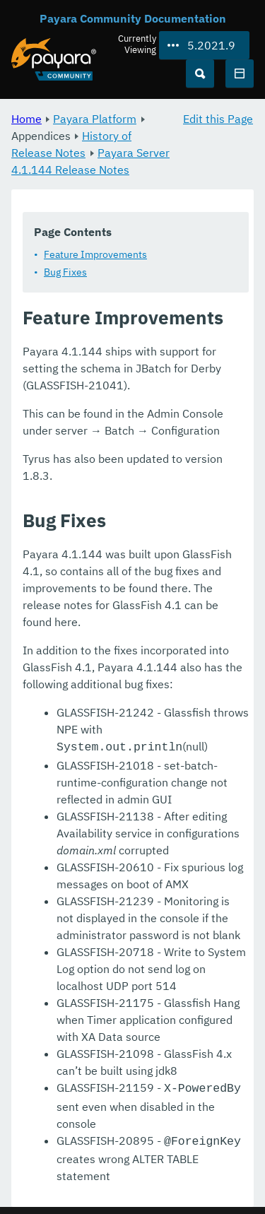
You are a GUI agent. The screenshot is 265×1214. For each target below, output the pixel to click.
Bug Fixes (65, 272)
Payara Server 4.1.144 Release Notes (90, 161)
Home (26, 119)
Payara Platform (94, 119)
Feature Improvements (95, 254)
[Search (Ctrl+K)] (200, 73)
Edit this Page (218, 119)
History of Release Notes (71, 144)
